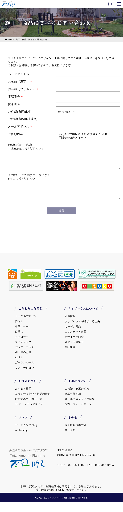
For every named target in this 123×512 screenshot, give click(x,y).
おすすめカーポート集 (28, 408)
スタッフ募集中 (74, 351)
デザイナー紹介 (74, 346)
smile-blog (21, 439)
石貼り (19, 367)
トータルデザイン (26, 325)
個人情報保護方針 (75, 434)
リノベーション (24, 377)
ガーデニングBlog (26, 434)
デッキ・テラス (24, 356)
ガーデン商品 (73, 336)
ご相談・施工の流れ (77, 398)
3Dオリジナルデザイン (29, 413)
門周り (19, 331)
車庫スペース (23, 336)
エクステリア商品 (75, 341)
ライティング (23, 351)
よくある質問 (23, 398)
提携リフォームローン (78, 413)
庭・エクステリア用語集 (80, 408)
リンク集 (70, 439)
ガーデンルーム (24, 372)
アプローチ (22, 346)
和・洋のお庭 (23, 361)
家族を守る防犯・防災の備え (32, 403)
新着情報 (70, 325)
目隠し (19, 341)
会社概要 (70, 356)
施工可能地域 (73, 403)
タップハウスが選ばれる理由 (82, 331)
